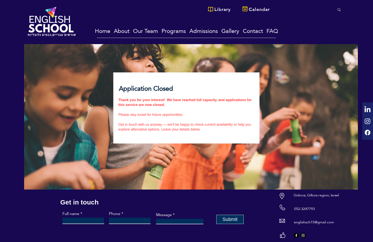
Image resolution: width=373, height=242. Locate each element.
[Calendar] (259, 9)
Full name (70, 214)
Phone (114, 214)
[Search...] (315, 10)
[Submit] (230, 219)
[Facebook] (367, 132)
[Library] (223, 9)
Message (164, 215)
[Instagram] (367, 121)
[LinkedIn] (367, 109)
